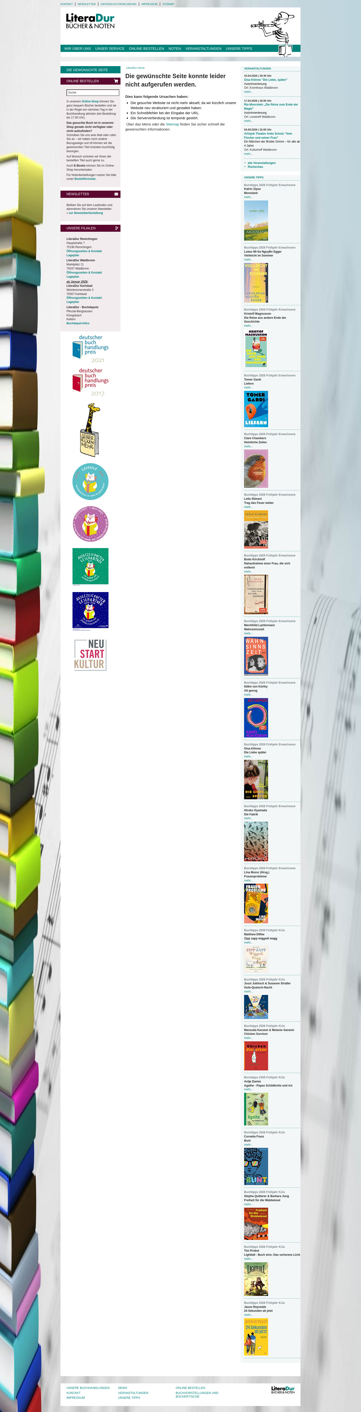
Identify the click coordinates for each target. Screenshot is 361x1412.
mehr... (248, 92)
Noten (174, 48)
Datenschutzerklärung (119, 4)
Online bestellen (146, 48)
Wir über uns (77, 48)
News (122, 1388)
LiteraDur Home (135, 67)
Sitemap (168, 4)
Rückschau (255, 167)
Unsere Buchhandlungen (88, 1388)
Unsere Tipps (239, 48)
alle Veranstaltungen (262, 163)
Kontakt (66, 4)
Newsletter (87, 4)
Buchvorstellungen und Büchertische (197, 1395)
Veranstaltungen (203, 48)
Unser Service (110, 48)
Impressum (150, 4)
